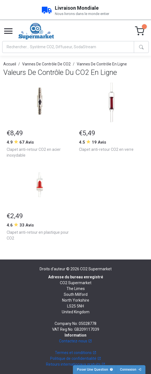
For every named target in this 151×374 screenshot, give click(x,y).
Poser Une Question (95, 370)
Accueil (9, 64)
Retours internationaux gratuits (75, 364)
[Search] (68, 47)
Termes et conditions (75, 352)
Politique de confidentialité (75, 358)
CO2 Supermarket (96, 269)
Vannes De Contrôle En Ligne (102, 64)
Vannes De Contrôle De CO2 (46, 64)
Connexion (130, 370)
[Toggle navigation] (8, 31)
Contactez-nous (75, 341)
